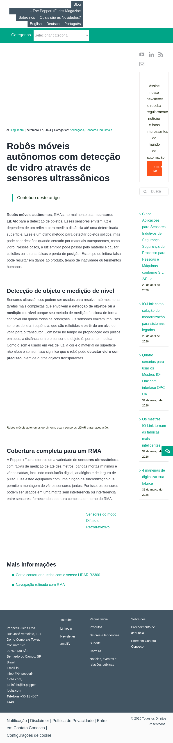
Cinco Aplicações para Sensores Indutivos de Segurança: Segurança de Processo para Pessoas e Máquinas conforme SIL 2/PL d (154, 246)
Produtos (96, 627)
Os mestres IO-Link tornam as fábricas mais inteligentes (154, 432)
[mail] (141, 64)
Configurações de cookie (29, 735)
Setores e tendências (104, 635)
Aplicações (77, 130)
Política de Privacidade (72, 720)
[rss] (160, 54)
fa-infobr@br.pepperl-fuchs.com (20, 673)
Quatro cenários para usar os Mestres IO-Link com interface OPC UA (153, 374)
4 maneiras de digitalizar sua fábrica (153, 476)
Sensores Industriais (99, 130)
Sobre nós (138, 619)
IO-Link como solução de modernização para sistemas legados (153, 317)
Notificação (17, 720)
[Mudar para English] (35, 24)
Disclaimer (39, 720)
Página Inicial (99, 619)
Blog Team (17, 130)
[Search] (145, 191)
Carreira (95, 651)
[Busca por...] (153, 191)
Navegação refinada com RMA (40, 585)
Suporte (95, 643)
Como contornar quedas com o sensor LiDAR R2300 (58, 575)
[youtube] (141, 54)
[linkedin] (151, 54)
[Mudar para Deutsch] (53, 24)
